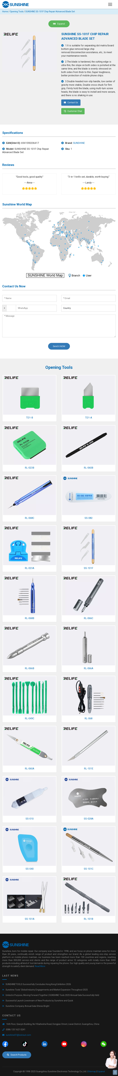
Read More (40, 966)
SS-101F (88, 568)
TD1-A (88, 417)
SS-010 (30, 818)
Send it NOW (59, 346)
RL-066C (88, 618)
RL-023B (29, 467)
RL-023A (29, 568)
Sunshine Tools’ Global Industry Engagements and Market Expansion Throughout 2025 (47, 989)
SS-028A (88, 818)
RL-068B (29, 618)
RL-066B (29, 668)
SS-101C (88, 868)
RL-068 (88, 718)
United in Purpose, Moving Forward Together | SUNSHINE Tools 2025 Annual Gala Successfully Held (52, 995)
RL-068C (29, 518)
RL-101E (88, 768)
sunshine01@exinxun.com (18, 1035)
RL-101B (88, 918)
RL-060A (29, 768)
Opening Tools (16, 11)
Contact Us (71, 102)
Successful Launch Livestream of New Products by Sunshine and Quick (39, 1000)
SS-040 (30, 868)
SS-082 (89, 518)
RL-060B (88, 467)
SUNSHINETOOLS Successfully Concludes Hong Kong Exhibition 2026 (38, 984)
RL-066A (88, 668)
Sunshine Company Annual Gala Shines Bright (27, 1006)
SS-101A (29, 918)
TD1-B (29, 417)
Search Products (16, 1055)
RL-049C (29, 718)
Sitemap (92, 1071)
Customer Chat (73, 111)
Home (5, 11)
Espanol (59, 24)
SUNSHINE (79, 143)
